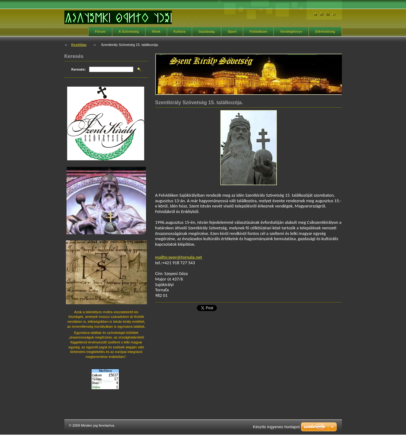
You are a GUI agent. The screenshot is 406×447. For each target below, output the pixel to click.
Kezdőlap (79, 45)
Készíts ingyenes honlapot (276, 426)
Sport (232, 31)
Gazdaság (206, 31)
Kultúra (179, 31)
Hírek (156, 31)
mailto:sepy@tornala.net (178, 257)
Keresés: (78, 69)
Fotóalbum (258, 31)
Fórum (100, 31)
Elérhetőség (325, 31)
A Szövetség (129, 31)
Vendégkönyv (291, 31)
